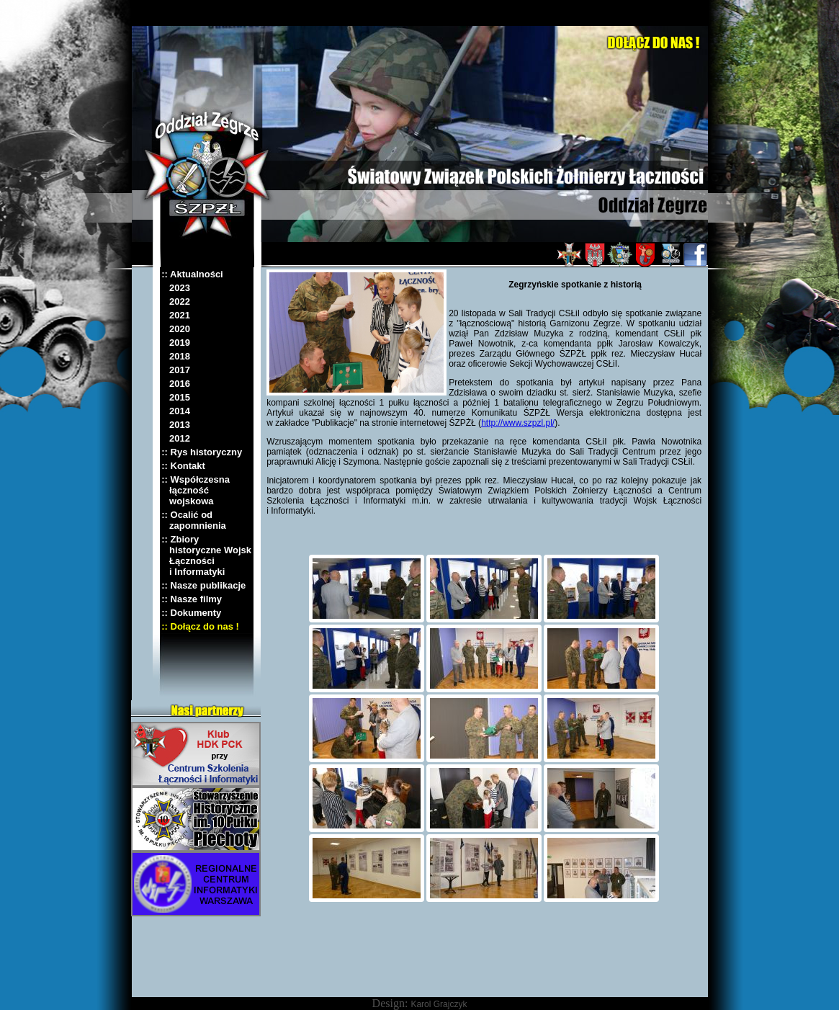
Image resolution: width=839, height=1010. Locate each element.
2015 (175, 397)
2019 (175, 342)
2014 (175, 411)
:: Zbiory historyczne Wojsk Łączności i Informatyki (206, 555)
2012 (175, 438)
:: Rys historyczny (201, 452)
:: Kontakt (183, 465)
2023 (175, 287)
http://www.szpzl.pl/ (518, 423)
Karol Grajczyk (438, 1004)
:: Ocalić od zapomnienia (193, 520)
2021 (175, 315)
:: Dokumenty (191, 612)
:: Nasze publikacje (203, 585)
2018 (175, 356)
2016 (175, 383)
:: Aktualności (192, 274)
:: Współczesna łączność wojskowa (195, 490)
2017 (175, 370)
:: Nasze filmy (191, 599)
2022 (175, 301)
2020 (175, 328)
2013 (175, 424)
